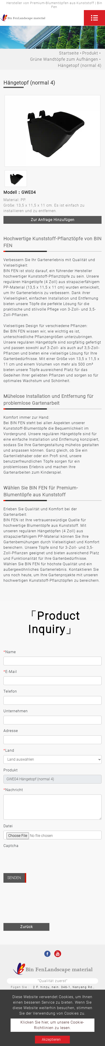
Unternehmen (15, 711)
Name (9, 652)
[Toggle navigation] (94, 18)
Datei (8, 826)
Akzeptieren (51, 1039)
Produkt (90, 53)
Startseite (69, 53)
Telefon (10, 691)
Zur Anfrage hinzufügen (52, 220)
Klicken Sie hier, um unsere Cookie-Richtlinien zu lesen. (52, 1025)
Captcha (11, 846)
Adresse (10, 731)
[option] (52, 131)
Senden (14, 878)
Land (8, 750)
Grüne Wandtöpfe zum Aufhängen (64, 59)
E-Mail (10, 672)
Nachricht (13, 790)
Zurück (26, 927)
